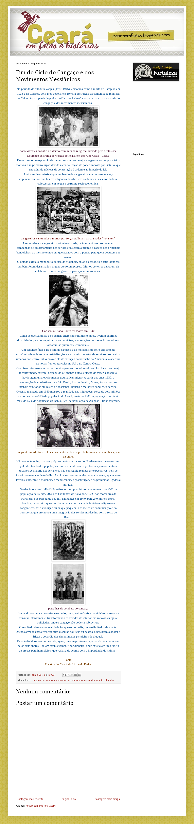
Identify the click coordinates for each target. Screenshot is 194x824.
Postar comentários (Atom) (41, 805)
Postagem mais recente (30, 799)
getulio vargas (75, 680)
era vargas (47, 680)
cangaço (36, 680)
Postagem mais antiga (107, 799)
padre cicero (90, 680)
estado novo (60, 680)
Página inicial (69, 799)
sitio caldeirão (106, 680)
